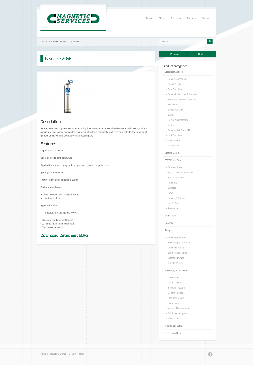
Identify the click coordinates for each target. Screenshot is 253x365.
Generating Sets (173, 333)
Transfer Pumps (175, 263)
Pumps (63, 41)
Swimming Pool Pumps (179, 242)
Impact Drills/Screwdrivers (180, 172)
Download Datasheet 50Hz (64, 236)
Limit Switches (175, 135)
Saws (170, 193)
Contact (206, 18)
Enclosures (173, 104)
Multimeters (173, 277)
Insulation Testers (176, 288)
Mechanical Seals (173, 326)
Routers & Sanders (177, 198)
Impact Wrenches (176, 177)
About (162, 18)
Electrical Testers (176, 298)
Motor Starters (175, 140)
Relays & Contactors (178, 120)
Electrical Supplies (174, 72)
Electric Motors (172, 153)
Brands (63, 354)
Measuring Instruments (176, 270)
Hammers (172, 182)
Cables (171, 115)
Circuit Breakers (175, 84)
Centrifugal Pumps (177, 237)
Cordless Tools (175, 167)
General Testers (175, 293)
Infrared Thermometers (179, 308)
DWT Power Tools (173, 160)
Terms (81, 354)
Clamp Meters (174, 282)
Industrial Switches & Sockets (182, 99)
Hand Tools (170, 215)
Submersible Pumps (177, 253)
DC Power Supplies (177, 313)
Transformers (174, 145)
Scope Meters (174, 303)
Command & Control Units (180, 130)
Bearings (169, 223)
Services (192, 18)
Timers (171, 125)
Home (149, 18)
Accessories (174, 208)
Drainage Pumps (176, 258)
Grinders (172, 188)
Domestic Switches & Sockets (182, 94)
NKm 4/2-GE (73, 41)
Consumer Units (175, 109)
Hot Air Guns (174, 203)
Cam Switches (175, 89)
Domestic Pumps (176, 247)
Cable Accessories (177, 79)
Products (176, 18)
